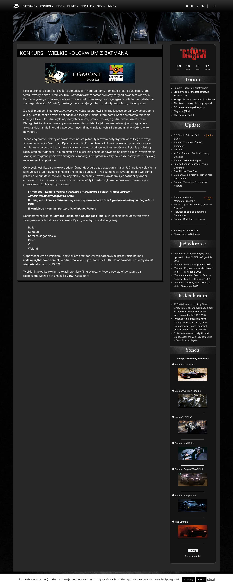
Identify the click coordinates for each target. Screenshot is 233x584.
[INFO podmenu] (64, 6)
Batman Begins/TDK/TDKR (191, 477)
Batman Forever (191, 424)
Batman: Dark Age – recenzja (189, 219)
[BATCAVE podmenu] (36, 6)
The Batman (191, 529)
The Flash (179, 149)
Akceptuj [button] (188, 579)
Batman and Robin (191, 451)
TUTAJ (69, 275)
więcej (211, 579)
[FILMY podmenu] (77, 6)
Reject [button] (201, 579)
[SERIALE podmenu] (93, 6)
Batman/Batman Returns (191, 398)
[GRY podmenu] (104, 6)
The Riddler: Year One (185, 171)
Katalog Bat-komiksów (186, 230)
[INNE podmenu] (115, 6)
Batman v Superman (191, 503)
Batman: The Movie (191, 372)
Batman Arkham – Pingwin (187, 160)
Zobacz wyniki (192, 556)
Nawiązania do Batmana (187, 234)
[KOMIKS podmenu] (52, 6)
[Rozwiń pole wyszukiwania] (214, 6)
